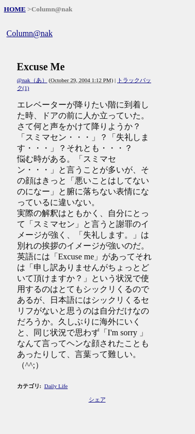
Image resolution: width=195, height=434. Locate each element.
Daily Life (56, 386)
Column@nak (30, 33)
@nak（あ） (32, 80)
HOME (15, 9)
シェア (97, 399)
